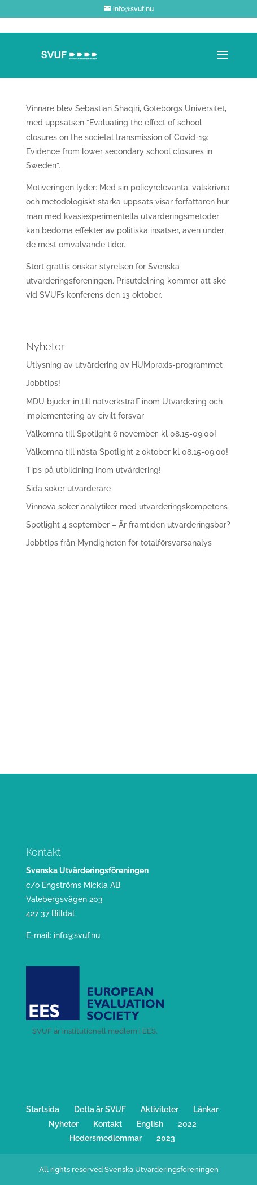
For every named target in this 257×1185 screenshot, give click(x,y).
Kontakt (107, 1124)
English (150, 1124)
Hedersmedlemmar (105, 1138)
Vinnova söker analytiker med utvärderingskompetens (127, 506)
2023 (165, 1138)
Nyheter (64, 1124)
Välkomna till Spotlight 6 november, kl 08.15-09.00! (121, 433)
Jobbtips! (43, 382)
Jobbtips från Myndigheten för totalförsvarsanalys (119, 542)
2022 (187, 1124)
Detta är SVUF (100, 1109)
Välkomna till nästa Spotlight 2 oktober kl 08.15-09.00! (127, 451)
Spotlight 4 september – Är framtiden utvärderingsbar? (128, 524)
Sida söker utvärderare (68, 488)
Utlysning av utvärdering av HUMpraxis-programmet (124, 364)
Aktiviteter (159, 1109)
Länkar (206, 1109)
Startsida (42, 1109)
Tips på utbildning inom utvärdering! (93, 469)
